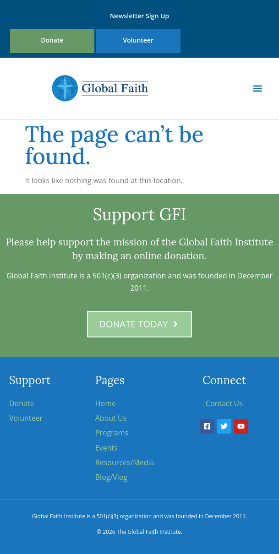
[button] (257, 88)
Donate (52, 40)
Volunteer (138, 40)
